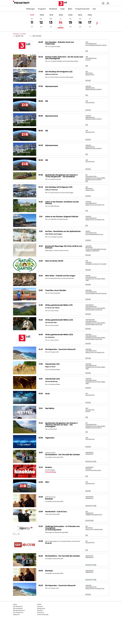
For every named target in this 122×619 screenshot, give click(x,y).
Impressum (40, 606)
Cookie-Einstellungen (43, 614)
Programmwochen (82, 9)
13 (51, 23)
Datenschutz (40, 612)
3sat (94, 9)
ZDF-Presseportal (17, 606)
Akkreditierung (41, 608)
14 (60, 22)
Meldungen (30, 9)
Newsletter (40, 610)
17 (89, 23)
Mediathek (53, 9)
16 (80, 23)
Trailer (62, 9)
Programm (42, 9)
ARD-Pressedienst (18, 608)
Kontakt (39, 604)
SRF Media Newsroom (19, 610)
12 (41, 23)
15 (70, 23)
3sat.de (15, 604)
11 (32, 23)
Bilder (70, 9)
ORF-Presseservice (18, 612)
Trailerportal (16, 614)
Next (96, 23)
